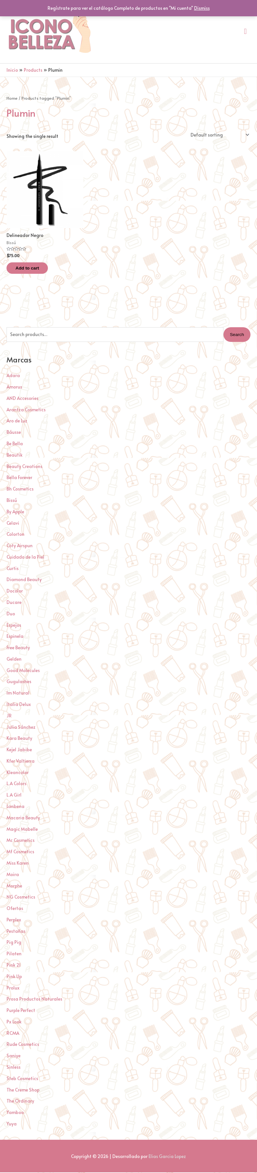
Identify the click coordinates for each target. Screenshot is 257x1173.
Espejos (14, 626)
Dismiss (202, 8)
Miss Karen (18, 864)
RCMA (13, 1034)
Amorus (14, 388)
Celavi (13, 524)
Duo (11, 614)
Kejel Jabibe (19, 750)
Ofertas (15, 909)
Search (237, 335)
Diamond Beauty (24, 580)
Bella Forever (19, 478)
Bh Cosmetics (20, 490)
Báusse (14, 433)
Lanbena (15, 807)
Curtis (13, 569)
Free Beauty (18, 648)
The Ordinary (20, 1102)
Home (12, 98)
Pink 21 (14, 966)
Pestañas (16, 932)
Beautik (14, 455)
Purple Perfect (21, 1011)
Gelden (14, 660)
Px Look (14, 1022)
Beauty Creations (24, 467)
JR (9, 716)
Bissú (12, 501)
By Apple (15, 512)
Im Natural (18, 694)
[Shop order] (218, 134)
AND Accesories (22, 399)
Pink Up (14, 977)
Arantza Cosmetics (26, 410)
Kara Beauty (19, 739)
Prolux (13, 988)
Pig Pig (14, 943)
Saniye (14, 1056)
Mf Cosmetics (20, 852)
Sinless (14, 1068)
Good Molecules (23, 671)
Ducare (14, 603)
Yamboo (15, 1113)
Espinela (15, 637)
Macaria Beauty (23, 818)
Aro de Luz (17, 421)
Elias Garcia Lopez (167, 1157)
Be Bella (15, 444)
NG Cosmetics (21, 898)
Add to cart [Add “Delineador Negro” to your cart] (31, 268)
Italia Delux (19, 705)
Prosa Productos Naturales (34, 1000)
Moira (13, 875)
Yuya (12, 1125)
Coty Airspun (20, 546)
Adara (13, 376)
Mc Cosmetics (21, 841)
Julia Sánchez (21, 728)
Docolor (15, 592)
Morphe (14, 886)
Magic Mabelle (22, 830)
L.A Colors (16, 784)
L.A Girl (14, 796)
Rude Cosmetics (23, 1045)
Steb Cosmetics (22, 1079)
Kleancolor (18, 773)
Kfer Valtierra (21, 762)
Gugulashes (19, 682)
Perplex (14, 920)
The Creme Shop (23, 1090)
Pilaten (14, 954)
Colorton (15, 535)
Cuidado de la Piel (25, 558)
